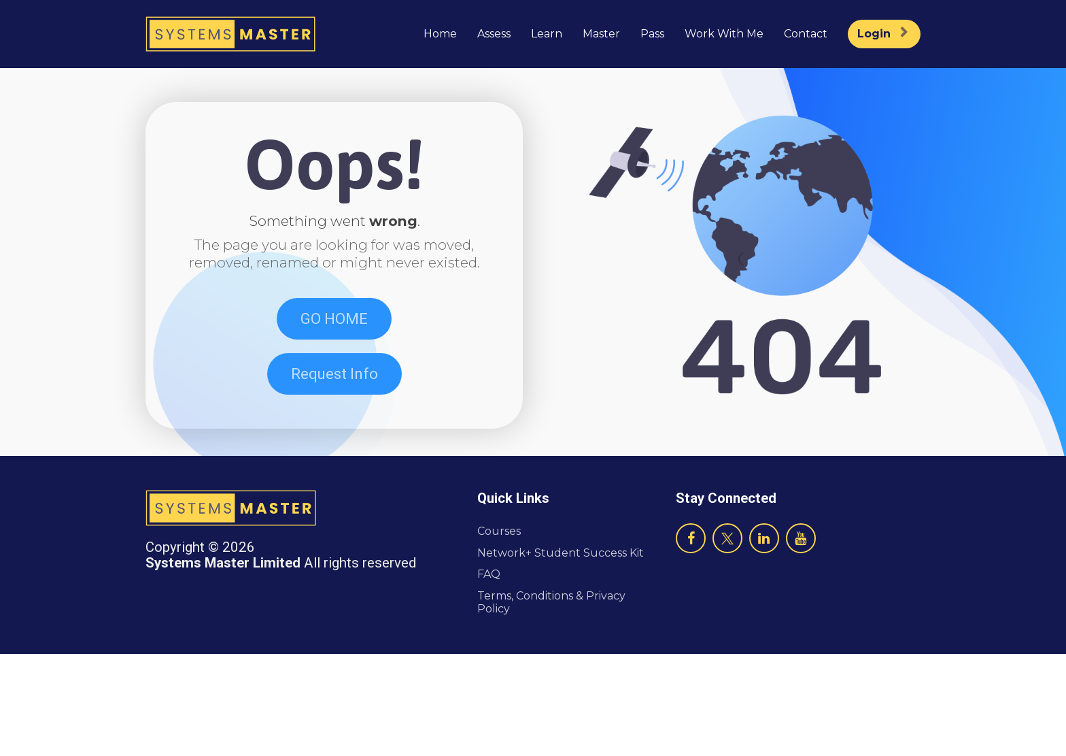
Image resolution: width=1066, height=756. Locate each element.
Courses (499, 633)
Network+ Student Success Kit (560, 654)
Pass (652, 33)
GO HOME (334, 369)
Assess (494, 33)
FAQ (488, 676)
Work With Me (724, 33)
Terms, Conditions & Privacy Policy (551, 704)
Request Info (334, 424)
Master (601, 33)
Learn (546, 33)
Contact (805, 33)
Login (882, 33)
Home (440, 33)
